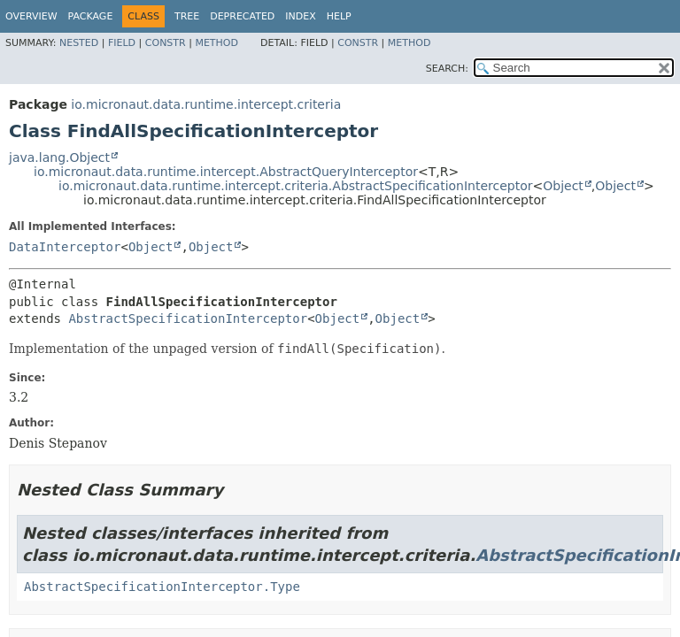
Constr (165, 43)
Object (563, 186)
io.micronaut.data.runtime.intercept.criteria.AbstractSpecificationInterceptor (295, 186)
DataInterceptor (64, 247)
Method (216, 43)
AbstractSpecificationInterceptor (187, 318)
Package (90, 16)
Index (300, 16)
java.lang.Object (59, 157)
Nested (78, 43)
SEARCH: (447, 68)
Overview (31, 16)
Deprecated (242, 16)
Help (339, 16)
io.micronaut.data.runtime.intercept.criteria (206, 104)
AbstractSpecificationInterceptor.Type (162, 586)
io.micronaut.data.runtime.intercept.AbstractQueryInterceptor (226, 172)
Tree (186, 16)
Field (121, 43)
